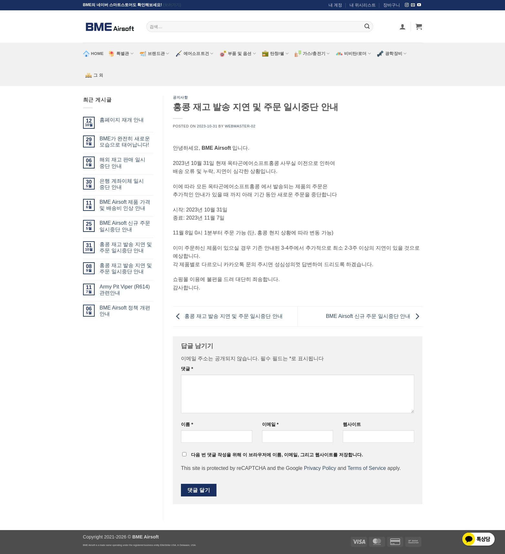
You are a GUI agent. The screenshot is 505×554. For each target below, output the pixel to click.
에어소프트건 (194, 53)
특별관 (120, 53)
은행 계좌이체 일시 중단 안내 (122, 184)
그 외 (94, 75)
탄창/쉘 (275, 53)
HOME (93, 53)
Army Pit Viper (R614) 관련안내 (125, 290)
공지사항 (180, 97)
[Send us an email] (413, 5)
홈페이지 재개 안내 (122, 120)
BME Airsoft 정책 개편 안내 (125, 311)
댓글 (187, 368)
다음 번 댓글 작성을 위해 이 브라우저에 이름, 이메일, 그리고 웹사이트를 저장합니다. (277, 454)
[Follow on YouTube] (419, 5)
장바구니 (391, 5)
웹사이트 (352, 424)
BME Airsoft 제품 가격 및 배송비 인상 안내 (125, 205)
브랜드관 (154, 53)
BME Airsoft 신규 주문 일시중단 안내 (125, 226)
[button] (419, 26)
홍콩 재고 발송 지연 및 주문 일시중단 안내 (126, 247)
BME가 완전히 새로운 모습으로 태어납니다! (125, 141)
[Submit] (367, 26)
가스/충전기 (312, 53)
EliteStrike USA (168, 545)
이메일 (270, 424)
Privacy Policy (320, 468)
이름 (187, 424)
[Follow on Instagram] (407, 5)
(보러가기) (172, 5)
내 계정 (335, 5)
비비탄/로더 (353, 53)
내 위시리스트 (363, 5)
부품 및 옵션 (238, 53)
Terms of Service (367, 468)
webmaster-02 (240, 126)
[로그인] (402, 26)
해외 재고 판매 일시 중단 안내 (122, 162)
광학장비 (391, 53)
